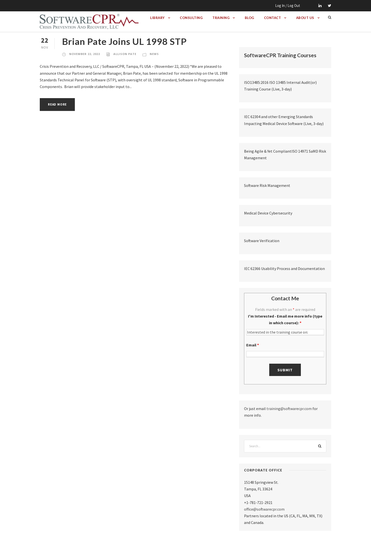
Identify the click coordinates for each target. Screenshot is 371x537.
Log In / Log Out (287, 5)
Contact (272, 18)
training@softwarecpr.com (289, 408)
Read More (57, 104)
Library (157, 18)
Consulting (191, 18)
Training (220, 18)
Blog (249, 18)
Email (252, 344)
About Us (305, 18)
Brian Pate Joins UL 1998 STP (124, 41)
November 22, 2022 (84, 54)
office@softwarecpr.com (264, 509)
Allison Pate (124, 54)
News (154, 54)
